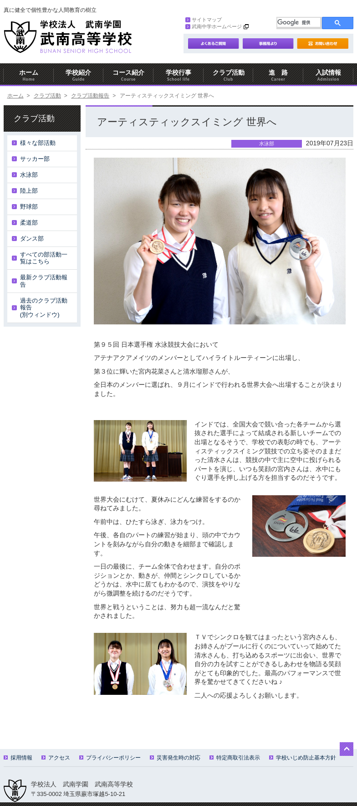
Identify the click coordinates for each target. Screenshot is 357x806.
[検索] (298, 22)
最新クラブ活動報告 (43, 281)
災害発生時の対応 (175, 758)
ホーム (29, 75)
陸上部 (29, 190)
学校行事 (178, 75)
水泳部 (29, 174)
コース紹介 (128, 75)
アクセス (55, 758)
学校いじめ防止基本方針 (302, 758)
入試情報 (328, 75)
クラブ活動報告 (90, 95)
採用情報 (18, 758)
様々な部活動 (38, 142)
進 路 (278, 75)
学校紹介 (79, 75)
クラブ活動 (229, 75)
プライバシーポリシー (110, 758)
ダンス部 (32, 238)
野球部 (29, 206)
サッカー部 (35, 158)
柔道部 (29, 222)
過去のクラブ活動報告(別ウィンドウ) (43, 307)
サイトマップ (203, 19)
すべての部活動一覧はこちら (43, 258)
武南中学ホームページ (213, 26)
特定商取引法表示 (234, 758)
